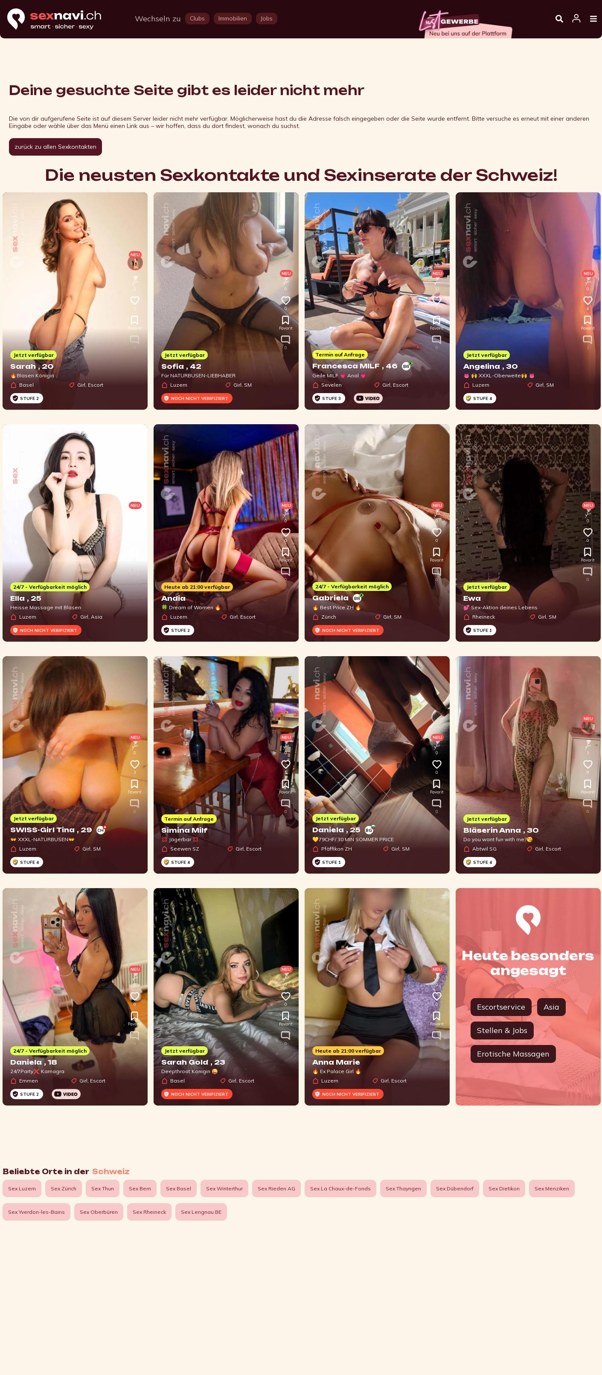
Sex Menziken (552, 1188)
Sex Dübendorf (455, 1188)
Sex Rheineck (149, 1212)
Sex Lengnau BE (201, 1212)
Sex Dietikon (504, 1188)
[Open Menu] (593, 19)
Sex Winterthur (224, 1188)
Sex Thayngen (403, 1188)
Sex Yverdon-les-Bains (36, 1212)
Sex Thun (102, 1188)
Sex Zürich (63, 1188)
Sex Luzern (22, 1188)
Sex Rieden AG (276, 1188)
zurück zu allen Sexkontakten (55, 147)
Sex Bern (140, 1188)
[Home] (62, 19)
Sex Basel (178, 1188)
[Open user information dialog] (576, 19)
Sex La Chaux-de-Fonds (340, 1188)
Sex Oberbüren (99, 1212)
